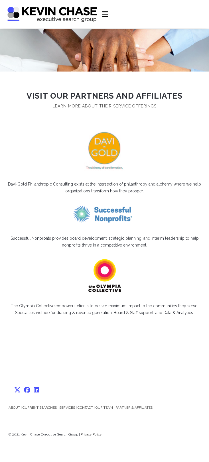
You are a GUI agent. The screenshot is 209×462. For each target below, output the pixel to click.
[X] (17, 389)
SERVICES (67, 408)
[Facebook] (27, 389)
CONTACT (85, 408)
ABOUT (14, 408)
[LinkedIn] (36, 389)
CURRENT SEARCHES (40, 408)
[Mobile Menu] (105, 14)
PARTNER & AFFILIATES (134, 408)
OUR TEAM (104, 408)
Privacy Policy (91, 434)
